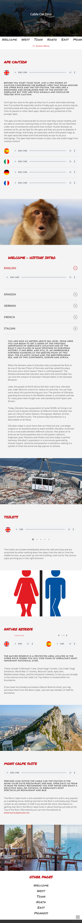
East (65, 39)
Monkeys (41, 913)
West (25, 39)
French (40, 317)
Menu (41, 46)
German (40, 306)
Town (38, 39)
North (52, 39)
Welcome (9, 39)
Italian (40, 329)
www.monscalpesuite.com (16, 813)
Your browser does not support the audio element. (45, 72)
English (40, 268)
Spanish (40, 294)
